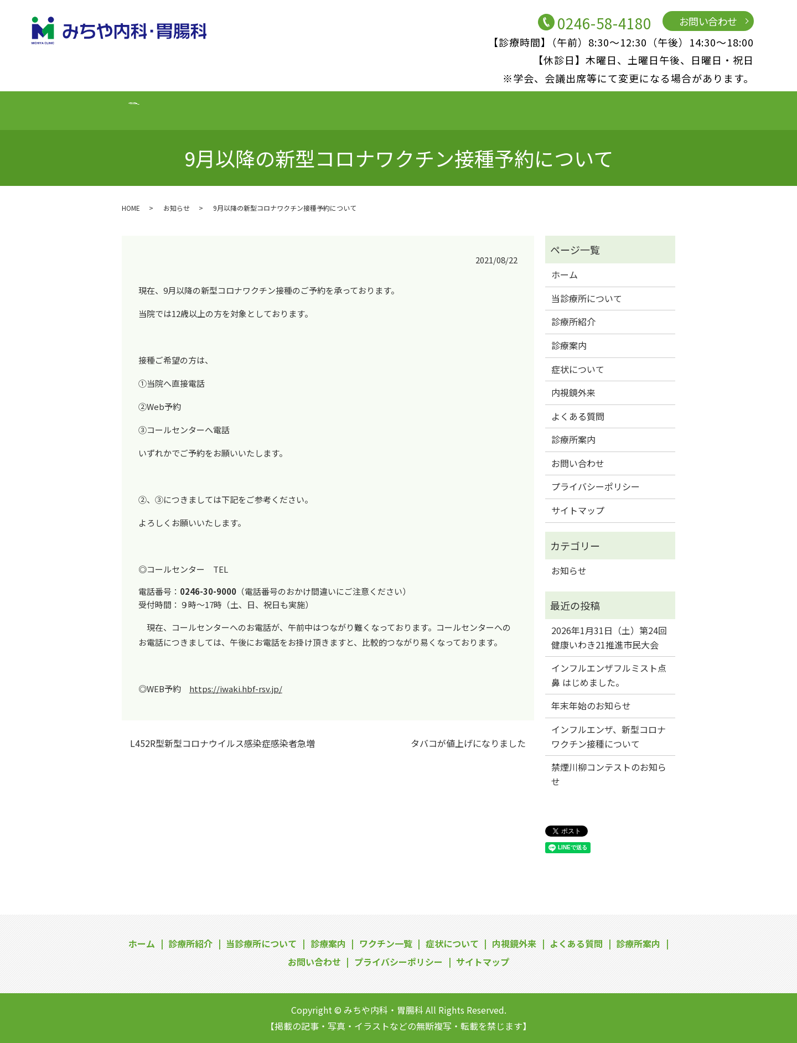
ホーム (89, 109)
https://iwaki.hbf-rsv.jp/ (235, 688)
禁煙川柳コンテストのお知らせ (608, 774)
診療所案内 (608, 109)
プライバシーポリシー (595, 486)
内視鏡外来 (478, 109)
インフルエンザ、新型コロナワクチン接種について (608, 736)
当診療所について (214, 109)
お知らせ (176, 207)
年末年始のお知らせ (591, 705)
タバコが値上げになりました (468, 743)
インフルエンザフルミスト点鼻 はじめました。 (608, 675)
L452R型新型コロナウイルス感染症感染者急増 (222, 743)
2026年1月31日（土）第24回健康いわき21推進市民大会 (609, 637)
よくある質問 (543, 109)
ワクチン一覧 (344, 109)
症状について (414, 109)
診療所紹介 (140, 109)
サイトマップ (577, 510)
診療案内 (284, 109)
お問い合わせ (708, 21)
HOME (131, 207)
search (723, 110)
